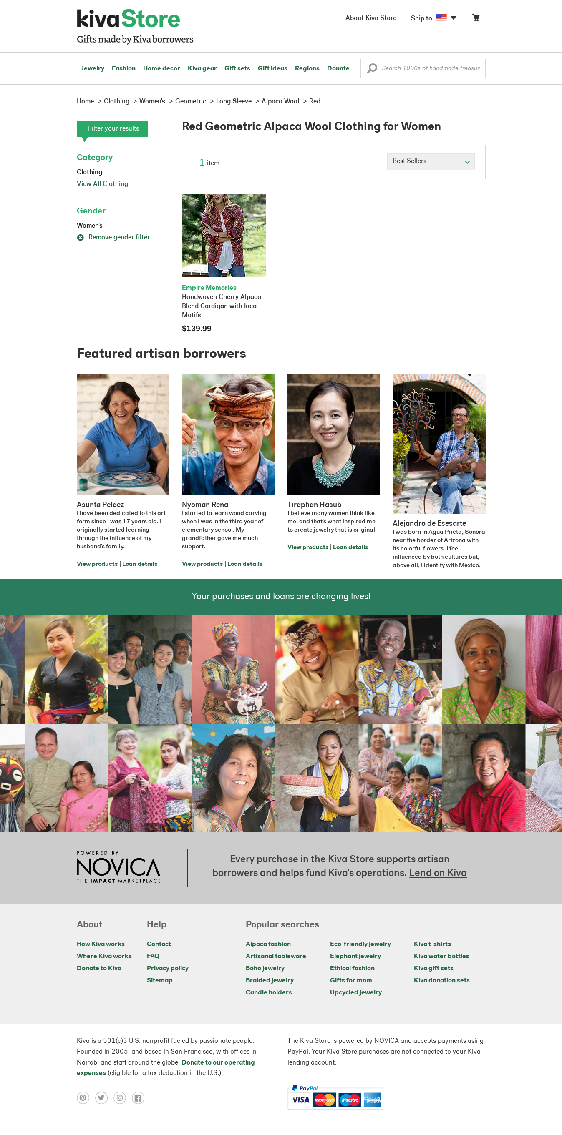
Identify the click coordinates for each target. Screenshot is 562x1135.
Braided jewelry (270, 980)
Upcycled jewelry (356, 992)
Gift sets (237, 68)
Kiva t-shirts (432, 944)
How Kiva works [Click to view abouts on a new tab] (101, 944)
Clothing (89, 172)
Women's (90, 226)
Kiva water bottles (441, 956)
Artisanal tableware (276, 956)
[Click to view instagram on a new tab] (122, 1098)
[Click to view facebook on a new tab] (140, 1098)
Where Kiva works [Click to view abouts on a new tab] (104, 956)
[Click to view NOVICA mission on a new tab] (118, 867)
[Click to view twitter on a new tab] (104, 1098)
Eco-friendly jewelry (360, 944)
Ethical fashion (352, 968)
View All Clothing (102, 184)
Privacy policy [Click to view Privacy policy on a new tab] (168, 968)
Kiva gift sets (434, 968)
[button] (372, 70)
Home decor (161, 68)
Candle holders (269, 992)
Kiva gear (202, 68)
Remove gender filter (113, 237)
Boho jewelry (265, 968)
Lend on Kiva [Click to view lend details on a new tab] (438, 874)
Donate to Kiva (99, 968)
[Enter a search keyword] (423, 68)
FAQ (153, 956)
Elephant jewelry (355, 956)
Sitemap (160, 980)
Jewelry (92, 68)
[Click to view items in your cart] (476, 19)
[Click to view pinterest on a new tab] (86, 1098)
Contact (159, 944)
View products (97, 564)
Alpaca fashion (268, 944)
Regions (307, 68)
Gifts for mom (351, 980)
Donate (338, 68)
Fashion (124, 68)
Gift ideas (272, 68)
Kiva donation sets (442, 980)
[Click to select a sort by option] (431, 161)
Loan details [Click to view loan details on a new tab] (139, 564)
